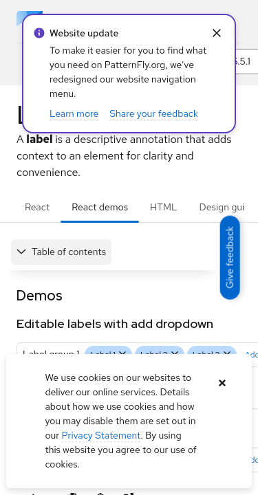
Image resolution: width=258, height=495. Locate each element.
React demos (100, 207)
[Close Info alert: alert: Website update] (216, 33)
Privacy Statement (100, 435)
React (37, 207)
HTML (163, 207)
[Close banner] (222, 383)
